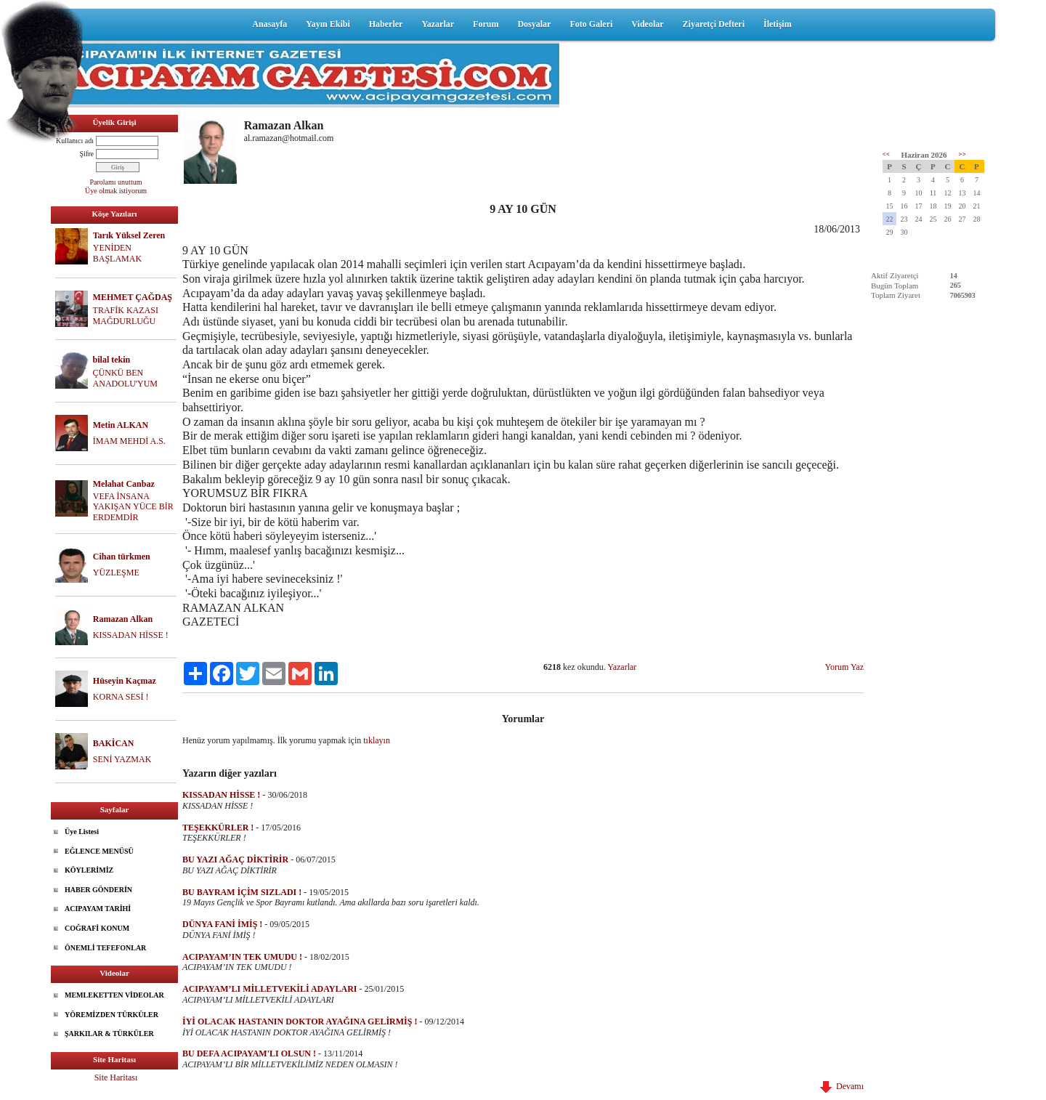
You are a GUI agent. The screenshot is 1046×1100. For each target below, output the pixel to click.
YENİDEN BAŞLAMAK (117, 253)
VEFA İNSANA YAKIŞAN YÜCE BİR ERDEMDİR (133, 507)
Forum (485, 24)
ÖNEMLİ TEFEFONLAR (105, 948)
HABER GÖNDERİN (98, 890)
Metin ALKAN (120, 425)
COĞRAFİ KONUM (97, 928)
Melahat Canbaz (124, 484)
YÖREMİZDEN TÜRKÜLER (111, 1015)
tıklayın (376, 740)
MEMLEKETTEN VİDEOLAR (114, 995)
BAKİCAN (113, 743)
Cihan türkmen (121, 556)
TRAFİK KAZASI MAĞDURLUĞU (125, 315)
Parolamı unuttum (116, 182)
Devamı (842, 1086)
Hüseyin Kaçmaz (124, 681)
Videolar (647, 24)
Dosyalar (534, 24)
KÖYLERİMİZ (89, 870)
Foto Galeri (590, 24)
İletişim (777, 24)
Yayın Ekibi (327, 24)
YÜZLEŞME (116, 572)
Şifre (87, 154)
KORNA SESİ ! (121, 697)
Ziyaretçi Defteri (714, 24)
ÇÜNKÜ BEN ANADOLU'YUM (125, 378)
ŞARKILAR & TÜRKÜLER (109, 1034)
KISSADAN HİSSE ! (131, 635)
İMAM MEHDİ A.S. (129, 441)
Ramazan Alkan (123, 619)
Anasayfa (269, 24)
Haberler (386, 24)
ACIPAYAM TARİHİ (98, 909)
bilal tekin (112, 360)
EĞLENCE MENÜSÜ (99, 851)
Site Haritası (116, 1077)
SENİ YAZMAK (122, 759)
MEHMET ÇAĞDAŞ (132, 297)
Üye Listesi (82, 832)
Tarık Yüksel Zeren (129, 235)
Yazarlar (437, 24)
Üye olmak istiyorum (116, 191)
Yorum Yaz (844, 667)
